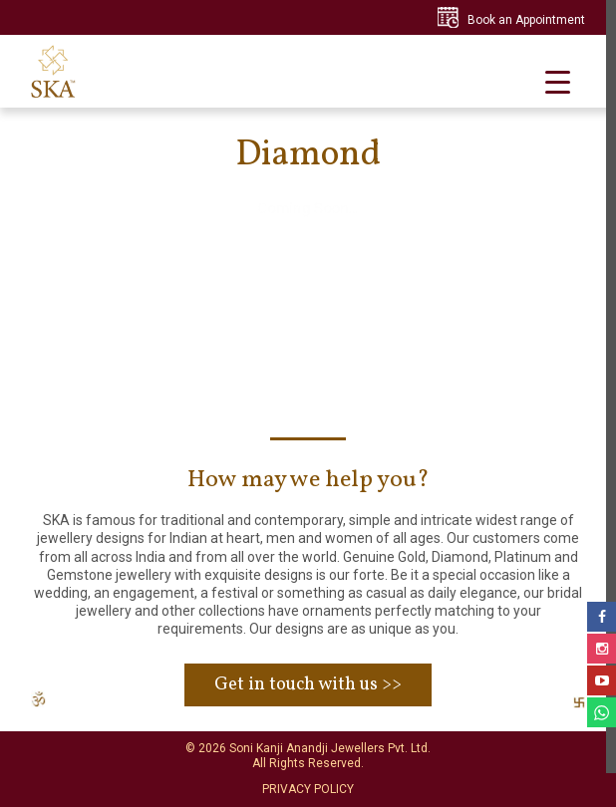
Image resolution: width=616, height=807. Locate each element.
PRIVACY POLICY (308, 789)
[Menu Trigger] (557, 81)
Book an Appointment (526, 20)
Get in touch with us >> (308, 684)
